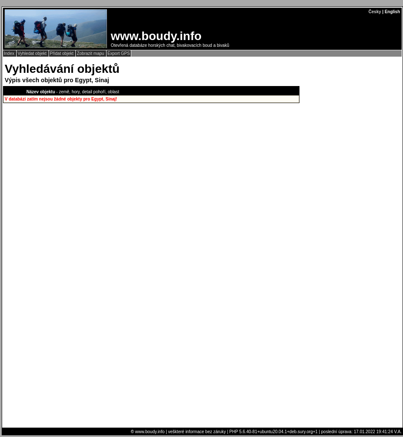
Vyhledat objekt (32, 53)
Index (9, 53)
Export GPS (118, 53)
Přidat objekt (62, 53)
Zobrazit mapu (91, 53)
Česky (374, 11)
